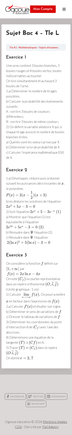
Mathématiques (28, 47)
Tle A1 (13, 47)
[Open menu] (63, 9)
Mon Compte (43, 9)
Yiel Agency (50, 427)
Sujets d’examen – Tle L (52, 47)
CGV (18, 427)
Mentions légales (55, 422)
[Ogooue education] (17, 9)
